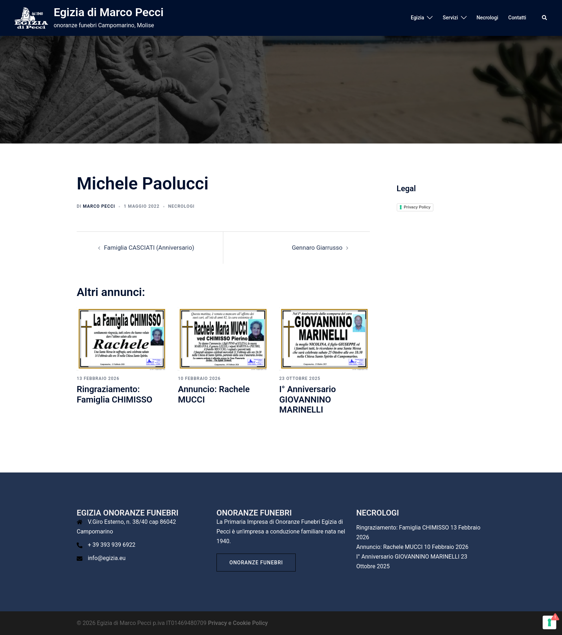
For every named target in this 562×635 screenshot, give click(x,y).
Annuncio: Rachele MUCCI (389, 547)
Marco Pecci (99, 206)
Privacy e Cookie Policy (238, 623)
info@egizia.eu (106, 558)
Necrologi (487, 17)
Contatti (517, 17)
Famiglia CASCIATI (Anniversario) (149, 247)
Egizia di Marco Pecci (109, 12)
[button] (545, 18)
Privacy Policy (417, 207)
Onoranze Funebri (256, 562)
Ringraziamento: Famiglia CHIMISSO (114, 394)
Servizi (450, 17)
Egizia (417, 17)
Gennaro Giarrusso (317, 247)
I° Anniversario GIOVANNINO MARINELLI (307, 399)
